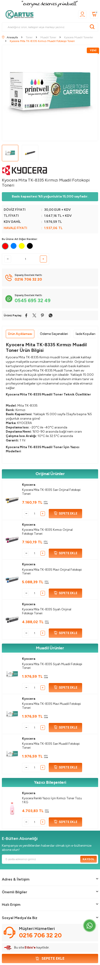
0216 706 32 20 (40, 935)
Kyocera (28, 485)
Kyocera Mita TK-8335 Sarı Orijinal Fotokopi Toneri (51, 491)
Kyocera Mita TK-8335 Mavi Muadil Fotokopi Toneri (51, 705)
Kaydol (88, 859)
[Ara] (92, 27)
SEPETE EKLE (65, 514)
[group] (50, 93)
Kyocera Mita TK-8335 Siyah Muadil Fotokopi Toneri (52, 666)
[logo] (21, 14)
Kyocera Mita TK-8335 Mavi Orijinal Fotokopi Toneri (52, 571)
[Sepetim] (94, 14)
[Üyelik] (82, 14)
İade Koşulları (85, 334)
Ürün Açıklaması (20, 334)
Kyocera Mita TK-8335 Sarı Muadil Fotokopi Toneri (51, 745)
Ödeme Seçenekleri (54, 334)
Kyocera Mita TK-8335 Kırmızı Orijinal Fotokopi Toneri (47, 531)
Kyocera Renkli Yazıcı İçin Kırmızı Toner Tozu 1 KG (52, 800)
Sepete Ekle (50, 958)
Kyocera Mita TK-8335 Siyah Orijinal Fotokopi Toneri (46, 611)
